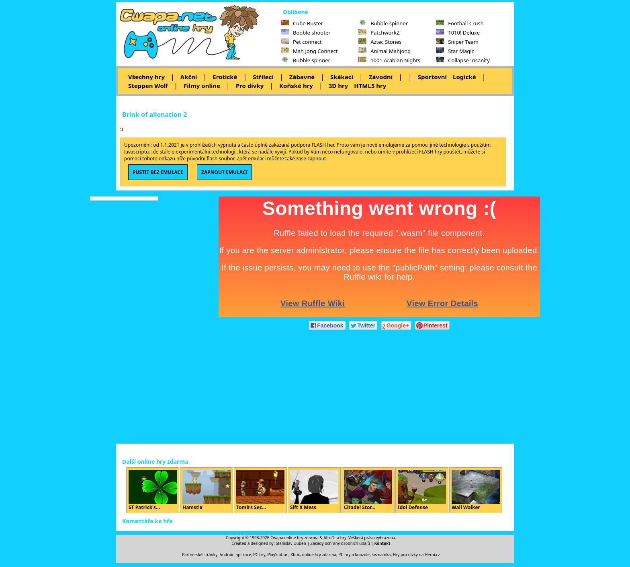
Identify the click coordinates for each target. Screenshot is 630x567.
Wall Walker (476, 490)
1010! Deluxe (458, 32)
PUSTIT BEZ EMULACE (158, 172)
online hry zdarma (319, 554)
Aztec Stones (379, 41)
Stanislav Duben (291, 543)
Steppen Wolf (148, 86)
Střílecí (263, 77)
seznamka (381, 554)
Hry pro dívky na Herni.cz (416, 554)
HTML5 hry (370, 86)
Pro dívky (250, 86)
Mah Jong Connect (309, 51)
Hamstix (206, 490)
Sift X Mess (314, 490)
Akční (188, 77)
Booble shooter (306, 32)
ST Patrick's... (153, 490)
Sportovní (432, 77)
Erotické (225, 77)
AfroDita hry (334, 537)
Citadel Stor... (368, 490)
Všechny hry (146, 77)
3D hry (338, 86)
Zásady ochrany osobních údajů (340, 543)
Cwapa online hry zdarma (294, 537)
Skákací (341, 77)
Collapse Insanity (463, 60)
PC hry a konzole (354, 554)
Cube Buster (302, 23)
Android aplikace (235, 554)
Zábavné (302, 77)
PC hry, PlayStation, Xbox (276, 554)
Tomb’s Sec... (260, 490)
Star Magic (455, 51)
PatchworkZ (378, 32)
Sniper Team (457, 41)
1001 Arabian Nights (389, 60)
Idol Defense (422, 490)
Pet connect (301, 41)
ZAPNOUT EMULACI (224, 172)
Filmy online (202, 86)
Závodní (381, 77)
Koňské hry (296, 86)
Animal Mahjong (384, 51)
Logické (464, 77)
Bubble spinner (305, 60)
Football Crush (459, 23)
